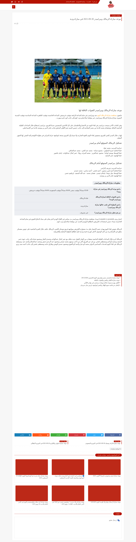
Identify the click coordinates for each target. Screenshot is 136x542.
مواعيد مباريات (116, 15)
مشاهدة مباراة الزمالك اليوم (107, 115)
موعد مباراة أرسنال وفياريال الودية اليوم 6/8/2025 (106, 502)
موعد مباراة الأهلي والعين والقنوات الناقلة (106, 280)
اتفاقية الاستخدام (70, 1)
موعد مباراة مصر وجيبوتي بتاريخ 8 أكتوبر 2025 (107, 476)
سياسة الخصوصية (80, 1)
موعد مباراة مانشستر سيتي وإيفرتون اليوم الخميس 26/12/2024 (100, 278)
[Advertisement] (68, 39)
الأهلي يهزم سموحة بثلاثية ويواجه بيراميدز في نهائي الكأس (101, 283)
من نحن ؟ (94, 1)
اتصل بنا (89, 1)
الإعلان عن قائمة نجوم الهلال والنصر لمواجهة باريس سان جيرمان (99, 285)
